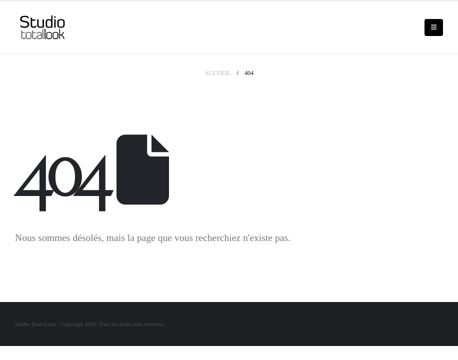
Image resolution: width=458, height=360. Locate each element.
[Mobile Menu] (433, 27)
